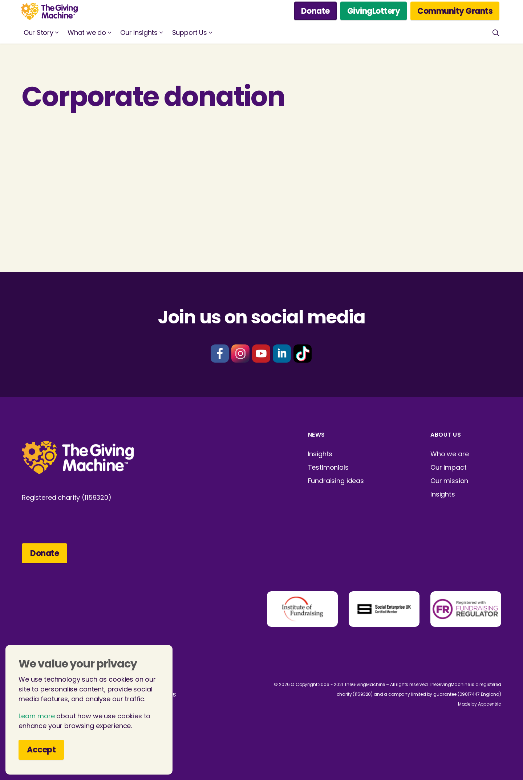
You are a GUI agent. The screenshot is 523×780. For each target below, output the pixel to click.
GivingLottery (373, 11)
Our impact (448, 467)
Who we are (449, 453)
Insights (320, 453)
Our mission (449, 480)
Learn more (37, 719)
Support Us (189, 32)
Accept (41, 754)
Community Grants (454, 11)
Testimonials (328, 467)
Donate (315, 11)
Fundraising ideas (336, 480)
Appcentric (490, 704)
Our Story (38, 32)
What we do (87, 32)
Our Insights (138, 32)
